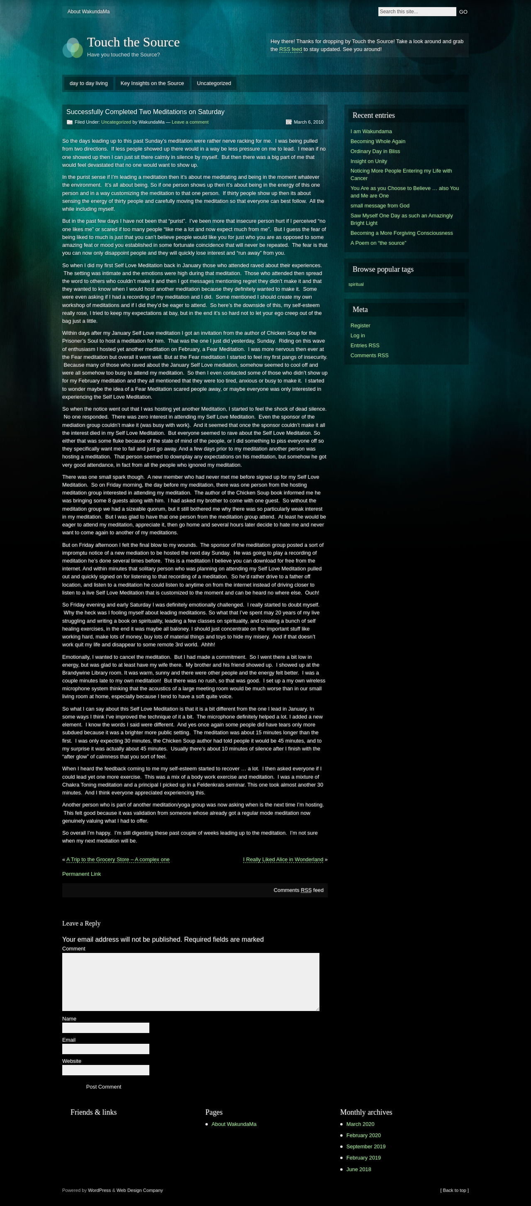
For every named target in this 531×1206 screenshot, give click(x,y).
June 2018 (358, 1169)
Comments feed (299, 890)
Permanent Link (81, 874)
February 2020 (363, 1135)
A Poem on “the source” (378, 243)
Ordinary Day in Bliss (375, 151)
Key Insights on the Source (152, 83)
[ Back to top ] (455, 1190)
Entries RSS (365, 345)
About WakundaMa (89, 12)
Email (69, 1040)
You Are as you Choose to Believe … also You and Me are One (405, 192)
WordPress (99, 1190)
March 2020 (360, 1124)
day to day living (89, 83)
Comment (73, 949)
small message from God (380, 205)
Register (360, 325)
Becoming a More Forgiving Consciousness (402, 233)
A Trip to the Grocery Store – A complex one (118, 859)
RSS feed (290, 49)
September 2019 (366, 1146)
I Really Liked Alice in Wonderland (283, 859)
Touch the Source (133, 41)
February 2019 (363, 1158)
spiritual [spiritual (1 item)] (356, 284)
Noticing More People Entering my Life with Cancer (401, 174)
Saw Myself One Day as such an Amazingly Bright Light (402, 219)
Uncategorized (214, 83)
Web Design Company (140, 1190)
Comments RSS (370, 355)
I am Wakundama (371, 131)
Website (71, 1061)
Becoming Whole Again (378, 141)
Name (69, 1019)
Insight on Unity (369, 161)
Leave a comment (190, 121)
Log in (358, 335)
